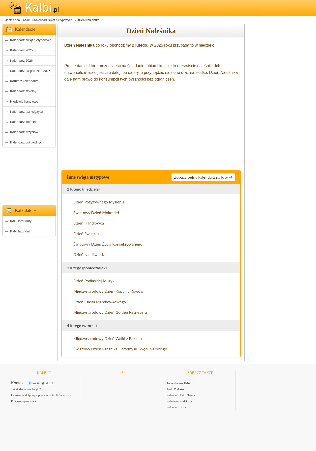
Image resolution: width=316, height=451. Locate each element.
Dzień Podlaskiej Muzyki (94, 280)
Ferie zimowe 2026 (178, 383)
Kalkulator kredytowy (179, 401)
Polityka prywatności (23, 401)
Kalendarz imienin (23, 122)
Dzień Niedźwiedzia (90, 254)
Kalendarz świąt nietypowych (53, 20)
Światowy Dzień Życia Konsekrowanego (107, 244)
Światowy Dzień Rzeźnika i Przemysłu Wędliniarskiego (120, 348)
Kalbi (25, 20)
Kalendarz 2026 (21, 60)
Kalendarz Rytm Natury (181, 395)
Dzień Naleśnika (88, 20)
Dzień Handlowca (88, 223)
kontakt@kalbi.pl (43, 383)
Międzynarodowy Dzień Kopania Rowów (108, 291)
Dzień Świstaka (86, 233)
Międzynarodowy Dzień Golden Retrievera (110, 312)
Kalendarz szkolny (23, 91)
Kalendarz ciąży (176, 407)
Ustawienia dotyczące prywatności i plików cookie (41, 395)
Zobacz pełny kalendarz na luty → (203, 177)
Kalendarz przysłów (24, 132)
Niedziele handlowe (24, 101)
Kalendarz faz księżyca (26, 111)
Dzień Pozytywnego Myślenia (98, 201)
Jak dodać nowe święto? (26, 389)
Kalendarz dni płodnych (27, 142)
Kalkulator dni (20, 231)
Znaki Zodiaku (175, 389)
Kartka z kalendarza (24, 81)
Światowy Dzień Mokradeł (96, 212)
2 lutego (139, 45)
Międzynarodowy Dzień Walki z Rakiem (107, 338)
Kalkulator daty (20, 221)
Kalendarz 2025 (21, 50)
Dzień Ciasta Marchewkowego (99, 301)
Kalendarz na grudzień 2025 (30, 71)
